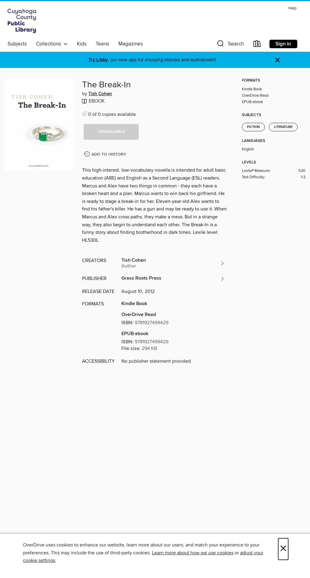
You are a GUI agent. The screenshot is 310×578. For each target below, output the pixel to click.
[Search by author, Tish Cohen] (173, 263)
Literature (283, 127)
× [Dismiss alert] (277, 60)
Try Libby (98, 60)
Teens (102, 44)
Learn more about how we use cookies (192, 553)
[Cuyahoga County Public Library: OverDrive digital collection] (22, 21)
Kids (82, 44)
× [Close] (283, 549)
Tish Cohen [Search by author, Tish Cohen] (100, 94)
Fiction (253, 127)
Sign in (283, 44)
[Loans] (257, 45)
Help (292, 8)
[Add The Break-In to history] (106, 154)
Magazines (130, 44)
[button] (229, 45)
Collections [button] (52, 44)
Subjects (17, 44)
